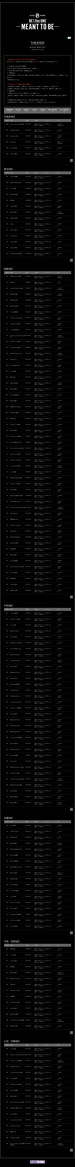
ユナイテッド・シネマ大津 (15, 902)
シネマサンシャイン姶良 (14, 1137)
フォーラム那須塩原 (14, 560)
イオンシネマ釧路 (13, 153)
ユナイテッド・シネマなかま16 (16, 1084)
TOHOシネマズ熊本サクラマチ (16, 1107)
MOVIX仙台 (12, 200)
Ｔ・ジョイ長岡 (13, 624)
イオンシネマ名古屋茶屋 (14, 684)
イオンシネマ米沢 (13, 229)
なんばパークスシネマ (14, 831)
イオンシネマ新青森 (14, 176)
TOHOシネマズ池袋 (14, 294)
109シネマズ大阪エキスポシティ (16, 849)
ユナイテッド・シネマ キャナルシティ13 (17, 1054)
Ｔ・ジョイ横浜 (13, 371)
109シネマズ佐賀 (13, 1096)
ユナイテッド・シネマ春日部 (15, 436)
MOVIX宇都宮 (12, 548)
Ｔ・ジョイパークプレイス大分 (16, 1119)
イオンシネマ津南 (13, 790)
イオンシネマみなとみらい (15, 365)
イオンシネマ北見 (13, 147)
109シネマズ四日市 (13, 796)
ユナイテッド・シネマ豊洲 (15, 341)
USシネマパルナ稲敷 (14, 542)
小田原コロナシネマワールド (15, 406)
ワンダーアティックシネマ (15, 1125)
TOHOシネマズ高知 (14, 1025)
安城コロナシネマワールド (15, 719)
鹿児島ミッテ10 (13, 1131)
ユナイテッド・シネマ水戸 (15, 525)
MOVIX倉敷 (12, 966)
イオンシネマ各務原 (14, 755)
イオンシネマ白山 (13, 666)
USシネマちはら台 (13, 513)
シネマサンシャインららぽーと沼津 (16, 778)
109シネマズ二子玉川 (14, 305)
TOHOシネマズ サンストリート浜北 (17, 767)
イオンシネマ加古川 (14, 884)
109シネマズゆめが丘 (14, 382)
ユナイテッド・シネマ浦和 (15, 424)
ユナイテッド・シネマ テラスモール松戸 (17, 507)
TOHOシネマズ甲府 (14, 590)
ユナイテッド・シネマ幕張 (15, 483)
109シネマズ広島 (13, 972)
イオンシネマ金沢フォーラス (15, 648)
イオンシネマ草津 (13, 908)
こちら (47, 102)
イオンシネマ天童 (13, 241)
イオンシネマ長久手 (14, 743)
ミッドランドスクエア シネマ (15, 701)
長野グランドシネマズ (14, 630)
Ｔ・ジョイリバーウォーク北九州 (16, 1072)
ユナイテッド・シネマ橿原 (15, 920)
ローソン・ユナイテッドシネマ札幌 (16, 124)
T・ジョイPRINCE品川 (14, 329)
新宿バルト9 (12, 282)
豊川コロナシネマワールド (15, 731)
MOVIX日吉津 (12, 948)
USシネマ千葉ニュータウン (15, 501)
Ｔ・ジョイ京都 (13, 896)
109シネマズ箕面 (13, 843)
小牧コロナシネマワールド (15, 725)
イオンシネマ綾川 (13, 1008)
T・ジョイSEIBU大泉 (14, 311)
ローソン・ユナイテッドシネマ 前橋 (17, 566)
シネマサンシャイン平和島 (15, 323)
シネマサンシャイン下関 (14, 990)
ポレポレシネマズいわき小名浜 (16, 253)
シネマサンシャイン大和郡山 (15, 914)
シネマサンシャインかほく (15, 660)
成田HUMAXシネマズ (14, 519)
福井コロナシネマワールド (15, 672)
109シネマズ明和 (13, 802)
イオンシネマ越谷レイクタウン (16, 442)
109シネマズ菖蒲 (13, 430)
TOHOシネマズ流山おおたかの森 (16, 495)
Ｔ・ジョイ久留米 (13, 1078)
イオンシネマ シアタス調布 (15, 347)
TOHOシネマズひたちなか (15, 536)
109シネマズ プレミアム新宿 (15, 276)
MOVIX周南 (12, 996)
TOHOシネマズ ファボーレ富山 (16, 642)
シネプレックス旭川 (14, 135)
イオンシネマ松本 (13, 636)
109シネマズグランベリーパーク (16, 353)
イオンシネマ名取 (13, 206)
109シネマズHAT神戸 (14, 860)
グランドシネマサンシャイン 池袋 (16, 288)
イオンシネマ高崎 (13, 572)
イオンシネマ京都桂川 (14, 890)
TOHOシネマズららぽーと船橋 (16, 477)
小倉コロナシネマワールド (15, 1066)
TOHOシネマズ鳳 (13, 837)
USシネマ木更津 (13, 489)
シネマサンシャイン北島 (14, 1002)
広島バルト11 (12, 984)
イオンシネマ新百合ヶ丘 (14, 394)
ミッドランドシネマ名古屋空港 (16, 737)
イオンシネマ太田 (13, 584)
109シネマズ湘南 (13, 400)
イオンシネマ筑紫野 (14, 1090)
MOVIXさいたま (13, 418)
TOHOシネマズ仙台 (14, 194)
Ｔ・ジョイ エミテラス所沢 (15, 465)
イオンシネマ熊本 (13, 1113)
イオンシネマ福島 (13, 247)
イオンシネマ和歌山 (14, 926)
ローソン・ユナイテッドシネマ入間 (16, 448)
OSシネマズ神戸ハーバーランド (16, 866)
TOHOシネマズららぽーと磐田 (16, 784)
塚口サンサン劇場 (13, 872)
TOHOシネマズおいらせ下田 (15, 182)
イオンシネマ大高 (13, 678)
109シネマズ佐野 (13, 554)
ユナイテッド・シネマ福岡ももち (16, 1060)
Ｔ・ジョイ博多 (13, 1048)
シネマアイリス (13, 141)
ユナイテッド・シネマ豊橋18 (15, 707)
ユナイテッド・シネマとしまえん (16, 317)
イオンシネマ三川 (13, 235)
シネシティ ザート (13, 761)
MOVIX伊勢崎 (12, 578)
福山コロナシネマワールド (15, 978)
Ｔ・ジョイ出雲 (13, 954)
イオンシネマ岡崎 (13, 713)
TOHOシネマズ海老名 (14, 412)
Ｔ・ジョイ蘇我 (13, 471)
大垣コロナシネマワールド (15, 749)
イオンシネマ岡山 (13, 960)
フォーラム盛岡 (13, 188)
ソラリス (12, 223)
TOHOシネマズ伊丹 (14, 878)
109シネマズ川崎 (13, 388)
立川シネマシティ (13, 359)
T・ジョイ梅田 (13, 825)
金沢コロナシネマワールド (15, 654)
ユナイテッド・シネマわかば (15, 459)
